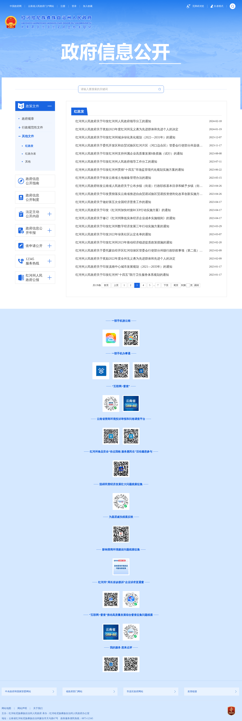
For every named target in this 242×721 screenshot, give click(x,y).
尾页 (176, 285)
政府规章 (28, 118)
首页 (106, 285)
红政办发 (30, 153)
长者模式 (217, 6)
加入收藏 (87, 6)
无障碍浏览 (195, 6)
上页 (116, 285)
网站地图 (6, 708)
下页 (166, 285)
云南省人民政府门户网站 (41, 6)
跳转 (196, 285)
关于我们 (38, 708)
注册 (63, 6)
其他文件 (28, 136)
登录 (74, 6)
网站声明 (22, 708)
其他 (28, 161)
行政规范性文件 (32, 127)
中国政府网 (16, 6)
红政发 (29, 145)
